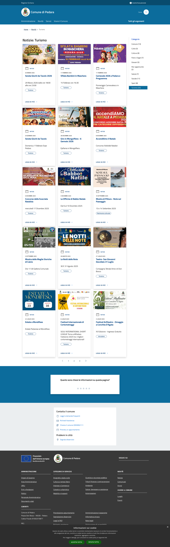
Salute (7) (135, 74)
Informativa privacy (92, 516)
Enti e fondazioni (27, 489)
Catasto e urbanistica (61, 489)
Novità (33, 29)
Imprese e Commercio (61, 485)
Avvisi (120, 485)
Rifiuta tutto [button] (94, 542)
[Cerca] (146, 12)
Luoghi (120, 496)
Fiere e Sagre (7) (137, 57)
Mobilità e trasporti (60, 493)
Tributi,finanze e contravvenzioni (97, 481)
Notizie (29, 68)
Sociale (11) (136, 78)
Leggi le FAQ (57, 520)
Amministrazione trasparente (96, 512)
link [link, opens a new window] (106, 538)
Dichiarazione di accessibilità (95, 524)
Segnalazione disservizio (62, 516)
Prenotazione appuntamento (63, 512)
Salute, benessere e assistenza (96, 489)
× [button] (167, 527)
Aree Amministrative (29, 481)
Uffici (23, 485)
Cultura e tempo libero (61, 481)
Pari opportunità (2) (138, 68)
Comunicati (122, 481)
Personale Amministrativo (30, 497)
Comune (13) (136, 44)
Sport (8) (135, 83)
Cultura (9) (135, 53)
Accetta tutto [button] (76, 542)
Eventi (120, 500)
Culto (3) (135, 48)
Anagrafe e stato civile (61, 477)
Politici (23, 493)
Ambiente (89, 485)
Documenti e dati (27, 501)
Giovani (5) (135, 62)
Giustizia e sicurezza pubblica (96, 477)
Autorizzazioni (90, 493)
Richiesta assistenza (60, 524)
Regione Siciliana (27, 3)
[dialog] (85, 536)
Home (26, 29)
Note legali (89, 520)
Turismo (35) (136, 87)
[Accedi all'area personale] (138, 2)
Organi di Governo (28, 477)
